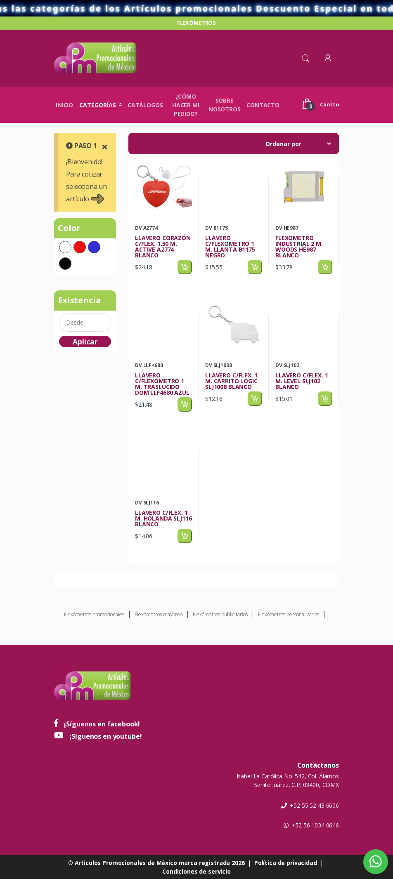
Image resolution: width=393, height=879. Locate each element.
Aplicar (85, 341)
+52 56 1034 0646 (311, 825)
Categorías (97, 105)
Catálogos (145, 105)
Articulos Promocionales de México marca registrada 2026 (160, 863)
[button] (305, 57)
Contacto (262, 105)
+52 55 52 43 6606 (310, 805)
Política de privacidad (285, 863)
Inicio (64, 105)
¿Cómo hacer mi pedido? (185, 105)
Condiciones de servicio (196, 871)
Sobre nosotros (224, 105)
